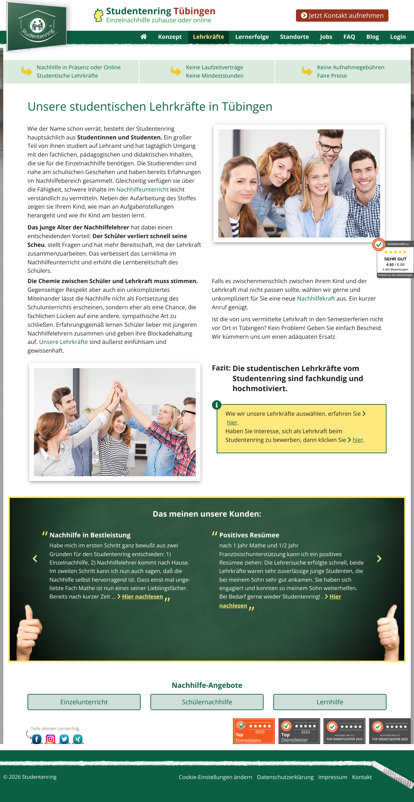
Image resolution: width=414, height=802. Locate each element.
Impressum (332, 771)
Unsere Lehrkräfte (135, 337)
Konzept (170, 45)
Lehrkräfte (208, 45)
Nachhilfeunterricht (128, 204)
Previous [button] (34, 554)
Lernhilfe (330, 696)
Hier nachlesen (142, 591)
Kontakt (362, 771)
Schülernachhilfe (207, 696)
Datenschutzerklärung (285, 771)
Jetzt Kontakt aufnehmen (342, 15)
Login (398, 45)
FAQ (349, 45)
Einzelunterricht (84, 696)
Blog (372, 45)
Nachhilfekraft (257, 303)
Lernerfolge (252, 45)
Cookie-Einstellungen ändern (216, 771)
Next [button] (379, 554)
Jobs (326, 45)
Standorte (294, 45)
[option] (122, 562)
